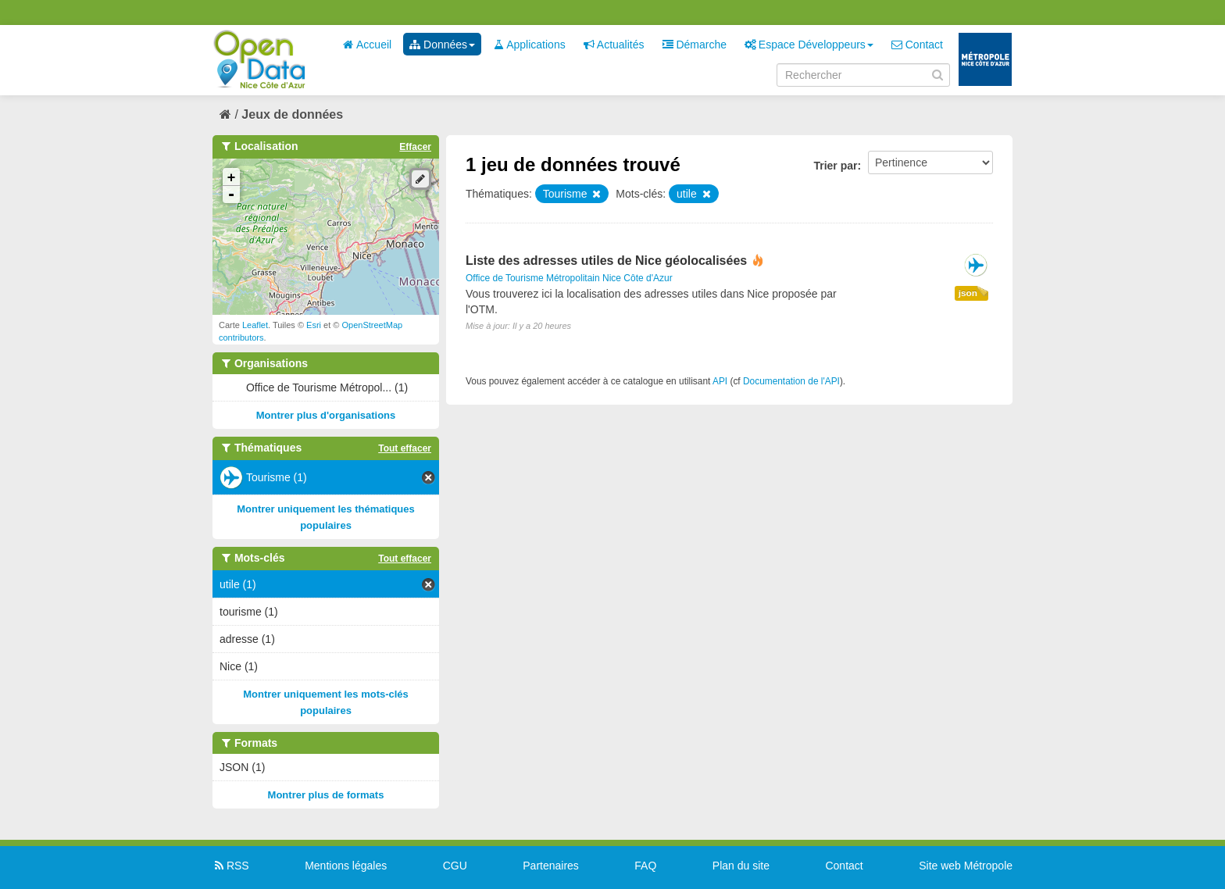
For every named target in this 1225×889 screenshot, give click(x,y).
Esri (313, 325)
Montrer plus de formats (326, 795)
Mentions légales (346, 865)
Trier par (835, 165)
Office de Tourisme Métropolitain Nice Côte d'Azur (569, 278)
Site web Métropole (965, 865)
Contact (917, 44)
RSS (230, 865)
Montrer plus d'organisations (326, 415)
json (968, 292)
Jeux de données (292, 114)
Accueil (367, 44)
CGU (455, 865)
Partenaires (551, 865)
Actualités (614, 44)
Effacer (415, 146)
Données (442, 44)
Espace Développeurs (809, 44)
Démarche (694, 44)
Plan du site (741, 865)
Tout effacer (404, 448)
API (719, 381)
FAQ (645, 865)
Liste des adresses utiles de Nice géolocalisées (606, 260)
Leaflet (255, 325)
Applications (529, 44)
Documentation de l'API (791, 381)
